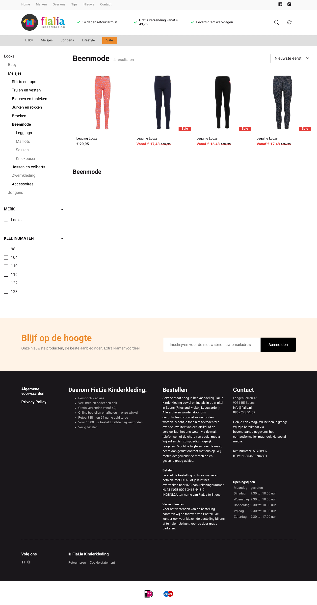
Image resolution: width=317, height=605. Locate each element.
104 (14, 257)
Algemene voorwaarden (32, 391)
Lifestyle (88, 40)
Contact (105, 4)
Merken (41, 4)
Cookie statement (102, 563)
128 (14, 291)
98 (13, 249)
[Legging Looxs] (103, 111)
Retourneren (77, 563)
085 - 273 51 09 (244, 412)
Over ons (59, 4)
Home (25, 4)
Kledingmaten (33, 238)
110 (14, 266)
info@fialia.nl (242, 408)
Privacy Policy (33, 402)
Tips (74, 4)
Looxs (16, 220)
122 (14, 283)
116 (14, 274)
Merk (33, 209)
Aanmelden (278, 344)
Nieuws (88, 4)
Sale (109, 40)
